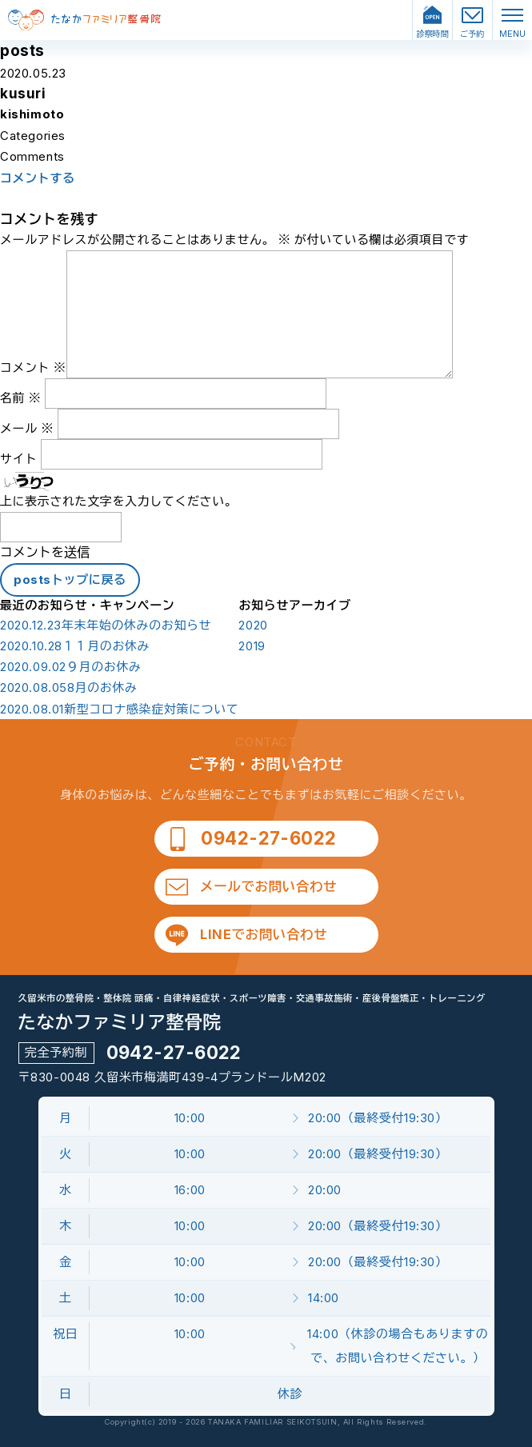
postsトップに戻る (70, 579)
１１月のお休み (75, 646)
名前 (20, 398)
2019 (251, 646)
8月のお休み (69, 688)
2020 (252, 625)
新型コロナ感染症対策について (119, 709)
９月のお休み (71, 667)
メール (27, 428)
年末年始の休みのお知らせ (105, 625)
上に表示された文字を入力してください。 (118, 501)
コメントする (37, 178)
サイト (19, 458)
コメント (33, 367)
